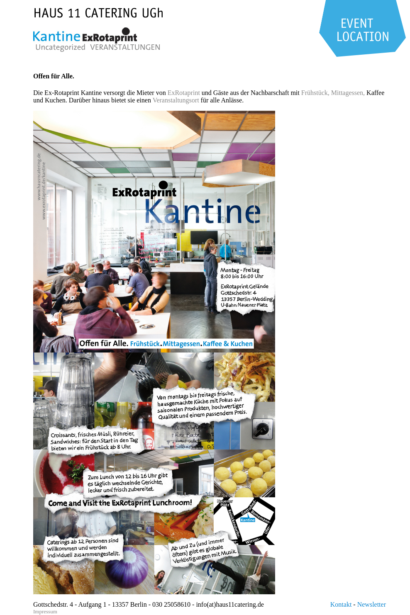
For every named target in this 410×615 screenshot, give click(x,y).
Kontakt (341, 604)
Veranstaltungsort (176, 100)
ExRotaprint (184, 92)
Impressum (45, 611)
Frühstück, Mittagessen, (333, 92)
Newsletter (371, 604)
